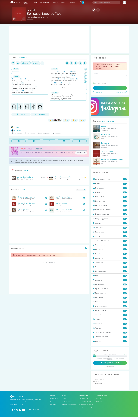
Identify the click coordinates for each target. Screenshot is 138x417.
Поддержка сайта (66, 401)
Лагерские (110, 263)
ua (38, 410)
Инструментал (110, 245)
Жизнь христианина (110, 241)
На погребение (110, 271)
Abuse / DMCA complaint (69, 404)
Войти (110, 88)
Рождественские (110, 306)
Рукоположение (110, 311)
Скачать (21, 114)
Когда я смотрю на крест (26, 197)
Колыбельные (110, 254)
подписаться (81, 152)
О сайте (63, 398)
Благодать (105, 143)
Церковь (110, 341)
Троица (110, 328)
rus (30, 410)
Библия (110, 184)
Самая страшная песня (64, 209)
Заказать (73, 2)
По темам (53, 404)
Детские (110, 223)
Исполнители (44, 2)
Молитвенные (110, 267)
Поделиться (40, 114)
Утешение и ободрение (110, 333)
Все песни (81, 190)
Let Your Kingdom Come (25, 177)
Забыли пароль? (121, 92)
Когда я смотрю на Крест (112, 160)
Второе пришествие (110, 214)
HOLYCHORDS (26, 149)
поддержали (110, 366)
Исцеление (110, 249)
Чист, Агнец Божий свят (63, 197)
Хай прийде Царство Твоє (63, 177)
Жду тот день (107, 151)
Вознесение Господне (110, 210)
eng (34, 410)
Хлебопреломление (110, 337)
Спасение (110, 324)
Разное (110, 302)
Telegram (99, 401)
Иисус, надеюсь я (24, 209)
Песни (35, 2)
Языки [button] (55, 2)
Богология (105, 135)
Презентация (22, 57)
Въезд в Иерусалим (110, 219)
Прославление (110, 293)
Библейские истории (110, 179)
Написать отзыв (66, 407)
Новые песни (54, 398)
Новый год (110, 280)
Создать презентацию (86, 407)
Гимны (103, 126)
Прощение (110, 298)
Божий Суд (110, 192)
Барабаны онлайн (85, 401)
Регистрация (97, 92)
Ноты (51, 401)
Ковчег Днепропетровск (37, 17)
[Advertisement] (49, 39)
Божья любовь (110, 197)
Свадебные (110, 315)
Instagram (99, 398)
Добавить (64, 2)
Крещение (110, 258)
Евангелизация (110, 232)
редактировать (52, 160)
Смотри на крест (61, 203)
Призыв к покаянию (110, 289)
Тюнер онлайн (83, 398)
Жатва (110, 236)
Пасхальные (110, 284)
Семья (110, 319)
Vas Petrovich (15, 127)
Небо (110, 276)
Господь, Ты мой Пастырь (26, 203)
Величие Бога (110, 201)
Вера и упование (110, 206)
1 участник (17, 130)
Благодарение (110, 188)
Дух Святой (110, 228)
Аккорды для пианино (86, 404)
